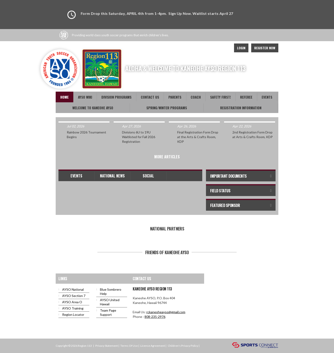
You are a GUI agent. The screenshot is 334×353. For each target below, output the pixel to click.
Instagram (225, 48)
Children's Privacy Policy (183, 345)
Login (241, 47)
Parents (174, 97)
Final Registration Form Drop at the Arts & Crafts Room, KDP (197, 136)
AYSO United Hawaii (109, 302)
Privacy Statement (106, 345)
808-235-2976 (155, 317)
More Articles (167, 157)
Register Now (264, 47)
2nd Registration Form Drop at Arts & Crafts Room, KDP (252, 134)
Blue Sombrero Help (110, 291)
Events (76, 176)
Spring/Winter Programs (166, 107)
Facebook (194, 48)
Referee (246, 97)
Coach (196, 97)
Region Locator (73, 314)
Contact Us (150, 97)
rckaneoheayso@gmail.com (165, 312)
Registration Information (240, 107)
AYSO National (73, 289)
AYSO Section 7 (73, 296)
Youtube (205, 48)
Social (148, 176)
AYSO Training (73, 308)
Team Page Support (108, 312)
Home (64, 97)
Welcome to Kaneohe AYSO (92, 107)
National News (112, 176)
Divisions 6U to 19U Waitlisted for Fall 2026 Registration (138, 136)
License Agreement (152, 345)
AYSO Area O (72, 302)
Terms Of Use (129, 345)
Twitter (215, 48)
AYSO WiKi (85, 97)
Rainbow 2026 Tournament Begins (86, 134)
